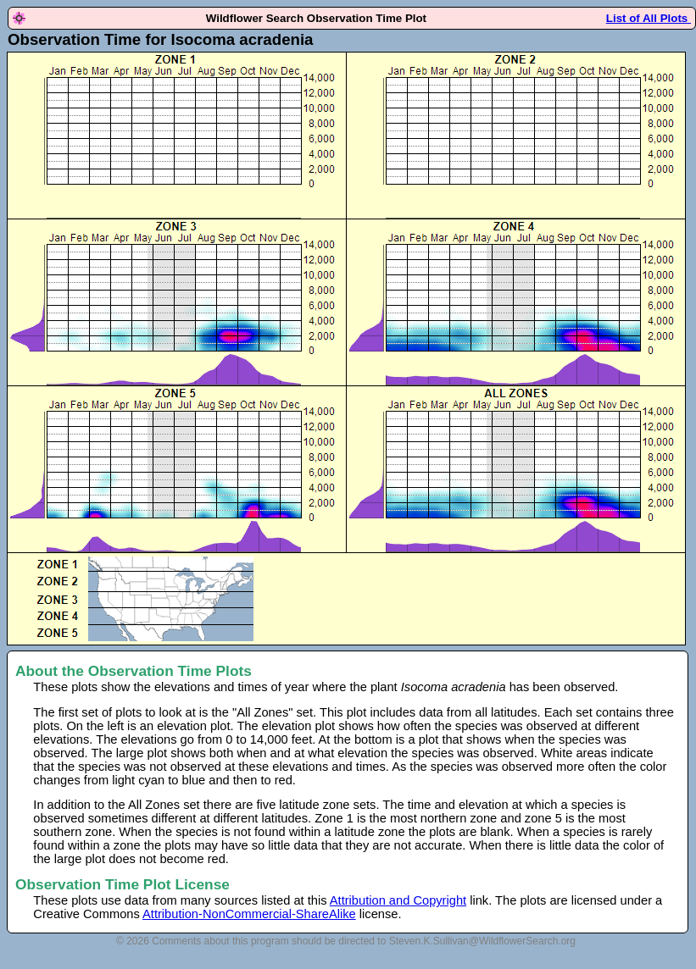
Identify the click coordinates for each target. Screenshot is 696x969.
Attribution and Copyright (398, 900)
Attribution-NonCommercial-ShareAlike (249, 914)
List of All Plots (648, 18)
